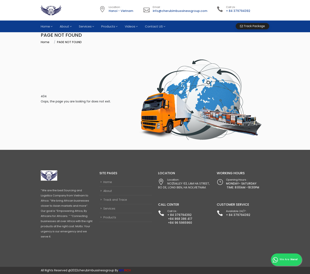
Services (85, 26)
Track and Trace (115, 200)
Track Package (252, 26)
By (123, 270)
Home (45, 26)
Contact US (154, 26)
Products (108, 26)
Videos (130, 26)
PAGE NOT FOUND (69, 42)
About (64, 26)
